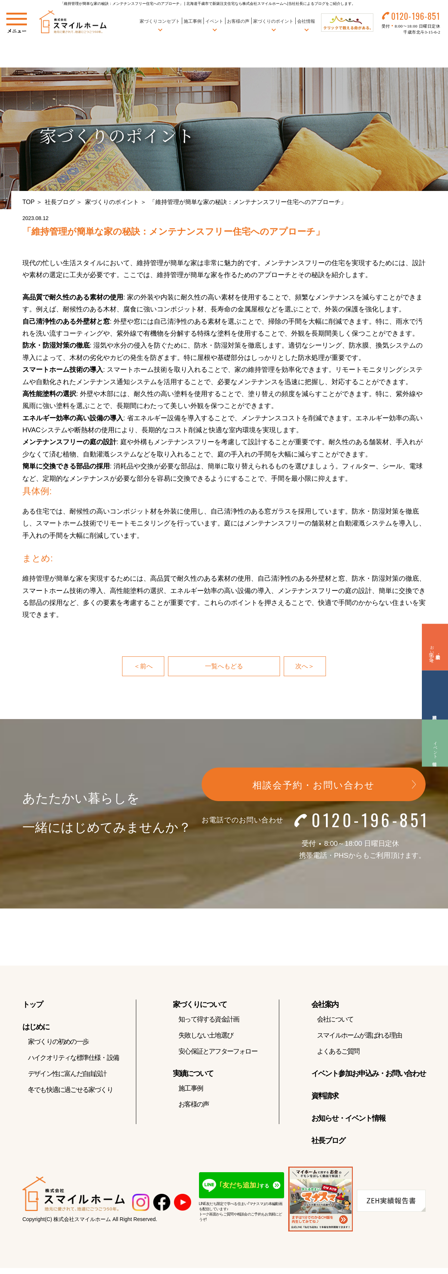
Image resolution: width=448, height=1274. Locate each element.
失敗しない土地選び (205, 1036)
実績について (193, 1074)
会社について (335, 1020)
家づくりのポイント (112, 202)
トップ (32, 1005)
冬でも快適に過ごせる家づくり (70, 1090)
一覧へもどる (224, 666)
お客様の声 (237, 22)
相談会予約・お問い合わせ (313, 785)
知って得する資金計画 (208, 1020)
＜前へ (143, 666)
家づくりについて (200, 1005)
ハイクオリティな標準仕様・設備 (73, 1058)
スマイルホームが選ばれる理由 (359, 1036)
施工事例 (191, 22)
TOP (28, 202)
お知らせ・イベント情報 (348, 1119)
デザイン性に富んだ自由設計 (67, 1074)
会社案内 (324, 1005)
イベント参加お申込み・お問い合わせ (368, 1074)
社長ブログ (60, 202)
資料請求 (324, 1096)
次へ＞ (305, 666)
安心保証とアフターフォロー (217, 1052)
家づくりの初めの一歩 (58, 1042)
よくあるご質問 (338, 1052)
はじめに (35, 1027)
